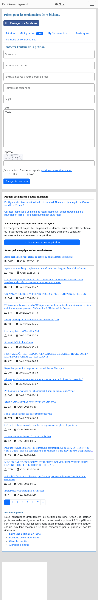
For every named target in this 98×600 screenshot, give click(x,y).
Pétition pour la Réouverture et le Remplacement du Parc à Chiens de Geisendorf (43, 379)
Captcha (8, 152)
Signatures (31, 33)
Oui (15, 174)
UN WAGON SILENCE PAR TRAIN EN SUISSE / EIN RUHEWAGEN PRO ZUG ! (45, 294)
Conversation (57, 33)
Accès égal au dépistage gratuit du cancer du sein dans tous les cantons (38, 256)
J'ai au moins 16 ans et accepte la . (38, 170)
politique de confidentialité (56, 170)
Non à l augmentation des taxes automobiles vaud (28, 413)
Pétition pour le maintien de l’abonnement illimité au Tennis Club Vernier (39, 391)
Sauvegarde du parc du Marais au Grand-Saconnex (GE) (31, 319)
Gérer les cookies (18, 541)
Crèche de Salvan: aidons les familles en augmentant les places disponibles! (40, 425)
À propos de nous (19, 544)
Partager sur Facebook (20, 23)
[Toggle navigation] (92, 4)
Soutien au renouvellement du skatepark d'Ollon (27, 436)
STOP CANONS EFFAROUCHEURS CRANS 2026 (30, 402)
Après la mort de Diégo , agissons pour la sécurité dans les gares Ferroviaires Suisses (45, 268)
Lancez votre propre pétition (42, 242)
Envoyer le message (16, 181)
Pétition (10, 33)
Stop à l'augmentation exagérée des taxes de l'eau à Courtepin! (34, 368)
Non (31, 174)
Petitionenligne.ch (15, 4)
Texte (6, 107)
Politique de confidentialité (21, 39)
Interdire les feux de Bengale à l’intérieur (24, 490)
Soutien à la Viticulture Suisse (18, 342)
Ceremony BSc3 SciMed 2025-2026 (21, 331)
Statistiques (80, 33)
